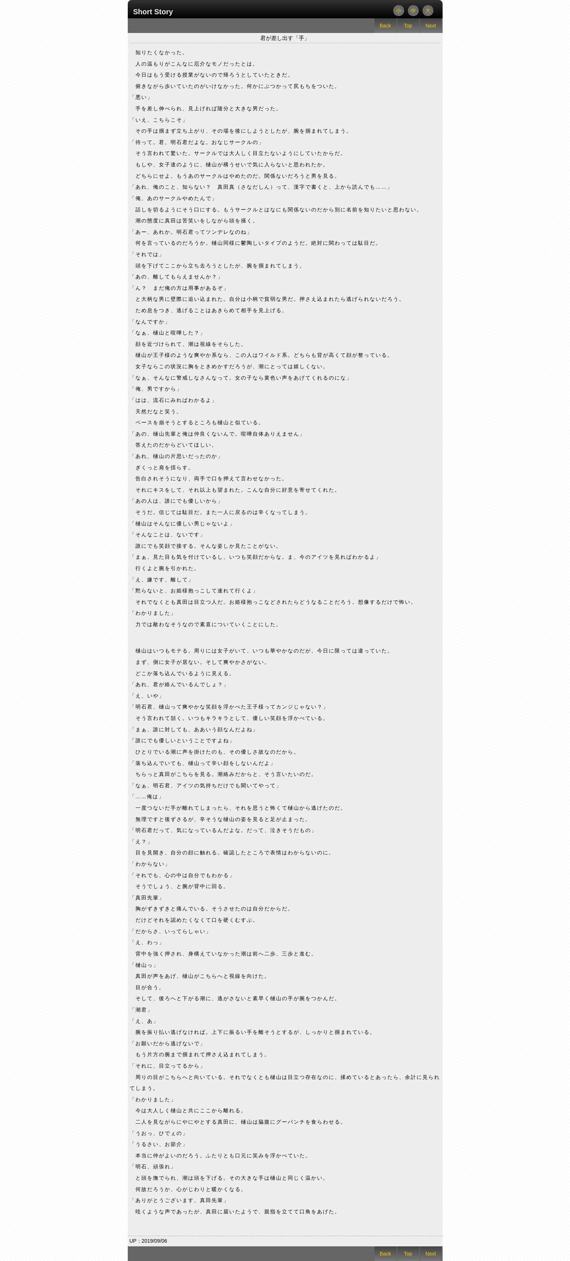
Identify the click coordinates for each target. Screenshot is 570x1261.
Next (430, 26)
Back (385, 26)
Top (408, 26)
